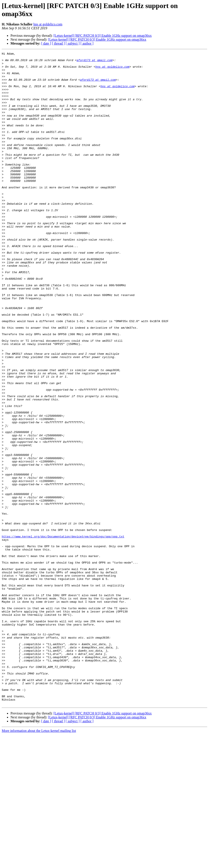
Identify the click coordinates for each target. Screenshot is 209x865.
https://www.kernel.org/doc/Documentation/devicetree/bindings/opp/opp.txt (63, 634)
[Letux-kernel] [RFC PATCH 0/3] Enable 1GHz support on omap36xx (102, 35)
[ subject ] (73, 43)
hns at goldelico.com (47, 24)
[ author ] (87, 43)
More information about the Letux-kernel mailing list (39, 861)
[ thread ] (58, 43)
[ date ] (46, 43)
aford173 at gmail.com (94, 62)
